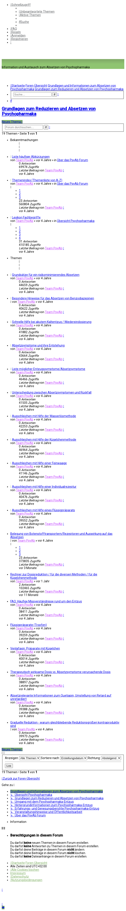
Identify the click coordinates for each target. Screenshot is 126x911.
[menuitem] (37, 11)
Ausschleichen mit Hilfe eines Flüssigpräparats (43, 510)
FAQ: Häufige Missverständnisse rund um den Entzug (46, 601)
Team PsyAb (24, 160)
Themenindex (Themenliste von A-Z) (37, 180)
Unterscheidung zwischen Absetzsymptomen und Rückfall (51, 392)
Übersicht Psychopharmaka (75, 221)
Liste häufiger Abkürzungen (31, 156)
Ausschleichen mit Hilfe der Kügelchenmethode (44, 439)
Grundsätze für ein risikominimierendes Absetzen (45, 274)
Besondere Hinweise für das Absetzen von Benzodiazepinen (53, 298)
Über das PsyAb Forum (72, 160)
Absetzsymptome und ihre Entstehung (38, 345)
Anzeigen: (22, 758)
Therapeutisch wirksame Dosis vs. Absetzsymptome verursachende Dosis (60, 672)
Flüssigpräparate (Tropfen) (28, 625)
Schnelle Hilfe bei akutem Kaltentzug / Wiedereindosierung (51, 322)
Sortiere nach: (64, 758)
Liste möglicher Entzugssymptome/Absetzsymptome (48, 369)
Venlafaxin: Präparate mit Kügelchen (35, 648)
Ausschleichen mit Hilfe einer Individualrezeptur (44, 486)
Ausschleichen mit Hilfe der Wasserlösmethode (44, 416)
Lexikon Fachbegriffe (26, 217)
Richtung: (104, 758)
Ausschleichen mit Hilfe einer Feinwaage (39, 463)
